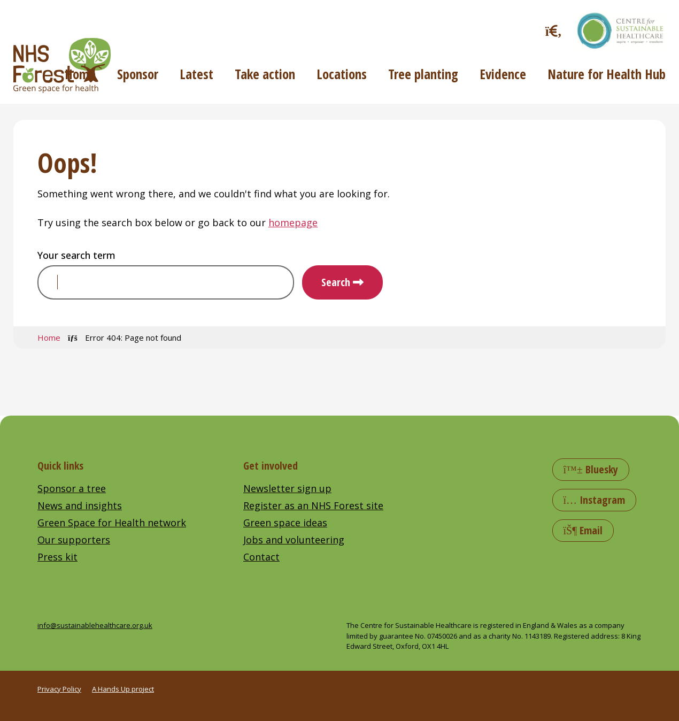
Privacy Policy (59, 689)
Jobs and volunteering (293, 539)
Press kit (57, 556)
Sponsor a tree (71, 488)
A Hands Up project (123, 689)
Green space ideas (285, 522)
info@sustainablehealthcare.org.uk (94, 625)
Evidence (503, 74)
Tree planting (423, 74)
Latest (196, 74)
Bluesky (591, 469)
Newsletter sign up (287, 488)
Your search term (76, 255)
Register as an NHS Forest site (313, 505)
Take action (265, 74)
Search (335, 282)
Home (80, 74)
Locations (342, 74)
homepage (293, 222)
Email (583, 530)
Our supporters (73, 539)
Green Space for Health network (111, 522)
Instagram (595, 500)
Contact (261, 556)
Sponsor (137, 74)
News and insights (79, 505)
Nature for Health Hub (606, 74)
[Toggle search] (553, 30)
